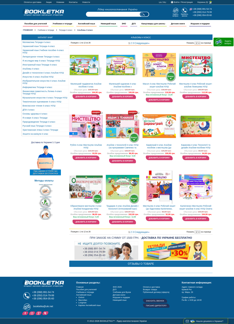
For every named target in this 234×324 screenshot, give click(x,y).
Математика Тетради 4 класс (37, 42)
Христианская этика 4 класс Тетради (40, 130)
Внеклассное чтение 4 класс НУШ (39, 106)
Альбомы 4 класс (31, 69)
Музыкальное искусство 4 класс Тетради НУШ (45, 97)
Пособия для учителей (86, 289)
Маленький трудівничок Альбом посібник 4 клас (86, 85)
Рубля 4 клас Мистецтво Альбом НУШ (86, 146)
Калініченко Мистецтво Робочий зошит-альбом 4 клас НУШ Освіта (195, 207)
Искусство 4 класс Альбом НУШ (38, 77)
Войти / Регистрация (183, 2)
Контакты (73, 2)
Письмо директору (156, 305)
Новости (86, 2)
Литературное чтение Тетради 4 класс (41, 56)
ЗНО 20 (116, 287)
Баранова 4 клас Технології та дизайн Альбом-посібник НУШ (195, 146)
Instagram (32, 313)
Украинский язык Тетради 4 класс (39, 46)
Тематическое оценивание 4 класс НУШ (42, 101)
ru (164, 2)
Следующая (141, 43)
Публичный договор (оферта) (156, 292)
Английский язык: (84, 295)
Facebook (25, 313)
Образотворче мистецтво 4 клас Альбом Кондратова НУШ (86, 207)
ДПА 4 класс (29, 110)
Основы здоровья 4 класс (35, 114)
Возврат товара (150, 289)
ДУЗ (114, 289)
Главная (28, 30)
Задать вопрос (175, 15)
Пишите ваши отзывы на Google (39, 313)
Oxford (81, 297)
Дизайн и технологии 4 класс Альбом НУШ (43, 73)
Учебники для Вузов (122, 292)
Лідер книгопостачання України (118, 9)
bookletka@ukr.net (43, 306)
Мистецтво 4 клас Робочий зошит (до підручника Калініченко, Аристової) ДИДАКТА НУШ (159, 208)
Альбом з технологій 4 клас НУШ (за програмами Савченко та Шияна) (122, 147)
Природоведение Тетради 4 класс (39, 122)
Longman (82, 302)
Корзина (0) (202, 2)
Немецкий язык (119, 300)
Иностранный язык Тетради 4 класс (40, 65)
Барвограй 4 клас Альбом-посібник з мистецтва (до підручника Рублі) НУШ (159, 147)
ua (160, 2)
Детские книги (119, 295)
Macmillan (82, 300)
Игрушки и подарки (121, 297)
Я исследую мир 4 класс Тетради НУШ (41, 60)
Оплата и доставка (32, 2)
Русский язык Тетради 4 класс (37, 126)
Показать (190, 43)
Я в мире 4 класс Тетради (35, 118)
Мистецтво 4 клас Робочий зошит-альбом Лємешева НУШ (195, 85)
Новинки (60, 2)
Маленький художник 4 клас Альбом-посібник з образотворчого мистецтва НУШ (122, 85)
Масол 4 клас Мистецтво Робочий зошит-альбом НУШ (159, 85)
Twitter (45, 313)
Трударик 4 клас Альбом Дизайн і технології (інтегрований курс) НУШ (122, 208)
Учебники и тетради (46, 30)
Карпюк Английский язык (89, 305)
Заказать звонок (184, 15)
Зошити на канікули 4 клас (35, 134)
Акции (49, 2)
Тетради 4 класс (65, 30)
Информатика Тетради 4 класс (37, 87)
